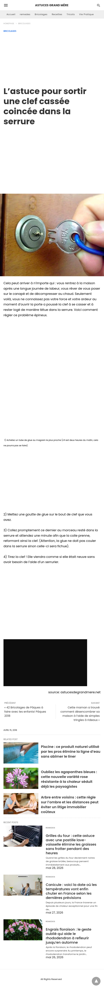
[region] (52, 156)
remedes (25, 14)
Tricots (71, 14)
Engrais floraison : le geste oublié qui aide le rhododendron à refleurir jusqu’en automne (68, 936)
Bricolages (41, 14)
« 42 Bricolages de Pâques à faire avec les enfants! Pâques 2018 (25, 711)
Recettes (57, 14)
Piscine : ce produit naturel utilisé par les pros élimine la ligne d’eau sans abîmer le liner (70, 751)
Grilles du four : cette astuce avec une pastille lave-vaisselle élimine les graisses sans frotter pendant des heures (71, 844)
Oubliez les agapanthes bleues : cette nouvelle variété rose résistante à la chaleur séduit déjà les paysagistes (69, 779)
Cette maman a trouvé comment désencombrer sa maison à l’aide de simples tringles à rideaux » (80, 713)
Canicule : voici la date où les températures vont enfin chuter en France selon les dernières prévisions (71, 891)
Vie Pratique (86, 14)
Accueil (11, 14)
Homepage (8, 23)
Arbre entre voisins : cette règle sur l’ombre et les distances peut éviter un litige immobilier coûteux (69, 804)
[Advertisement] (52, 58)
